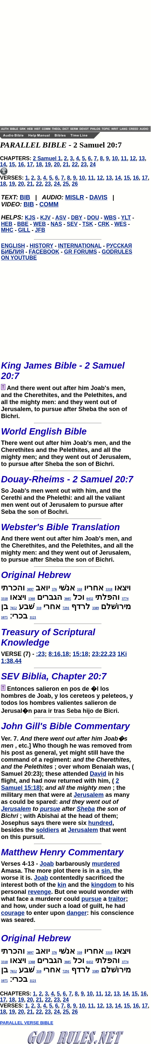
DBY (76, 217)
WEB (39, 224)
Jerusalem (89, 794)
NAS (56, 224)
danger (77, 913)
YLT (126, 217)
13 (142, 158)
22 (75, 164)
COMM (49, 204)
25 (66, 184)
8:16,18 (58, 654)
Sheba (86, 808)
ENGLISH (13, 246)
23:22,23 (104, 654)
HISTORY (41, 246)
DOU (93, 217)
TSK (87, 224)
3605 (67, 598)
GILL (24, 230)
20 (57, 164)
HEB (6, 224)
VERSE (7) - (68, 640)
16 (21, 164)
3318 (109, 589)
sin (105, 870)
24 (93, 164)
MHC (7, 230)
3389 (95, 608)
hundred (100, 823)
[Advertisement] (63, 62)
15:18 (80, 654)
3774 (125, 598)
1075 (4, 617)
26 (75, 184)
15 (12, 164)
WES (120, 224)
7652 (13, 608)
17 (30, 164)
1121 (33, 617)
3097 (30, 589)
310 (79, 589)
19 (48, 164)
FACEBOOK (44, 252)
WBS (110, 217)
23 (84, 164)
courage (13, 913)
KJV (45, 217)
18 (39, 164)
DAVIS (98, 197)
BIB (25, 197)
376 (54, 589)
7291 (66, 608)
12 (133, 158)
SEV (72, 224)
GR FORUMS (80, 252)
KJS (30, 217)
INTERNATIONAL (80, 246)
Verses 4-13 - (68, 855)
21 (66, 164)
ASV (60, 217)
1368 (31, 598)
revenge (39, 891)
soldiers (47, 830)
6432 (89, 598)
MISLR (74, 197)
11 (124, 158)
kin (62, 884)
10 (115, 158)
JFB (40, 230)
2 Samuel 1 (47, 158)
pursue (50, 808)
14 (3, 164)
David (98, 773)
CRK (104, 224)
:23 (40, 654)
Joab (47, 863)
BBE (23, 224)
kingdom (103, 884)
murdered (106, 863)
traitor (117, 898)
